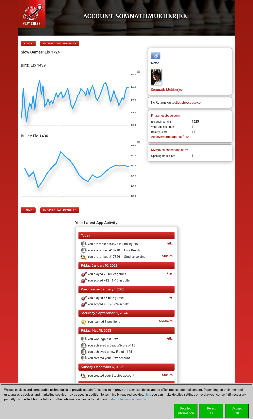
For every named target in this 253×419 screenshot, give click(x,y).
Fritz (169, 243)
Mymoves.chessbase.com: (169, 150)
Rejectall (211, 411)
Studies (167, 256)
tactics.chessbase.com (187, 102)
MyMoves (165, 321)
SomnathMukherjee (166, 90)
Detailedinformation (185, 411)
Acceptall (237, 411)
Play (169, 273)
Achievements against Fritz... (171, 137)
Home (28, 43)
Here (148, 394)
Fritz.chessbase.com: (165, 115)
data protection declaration (127, 399)
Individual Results (59, 43)
